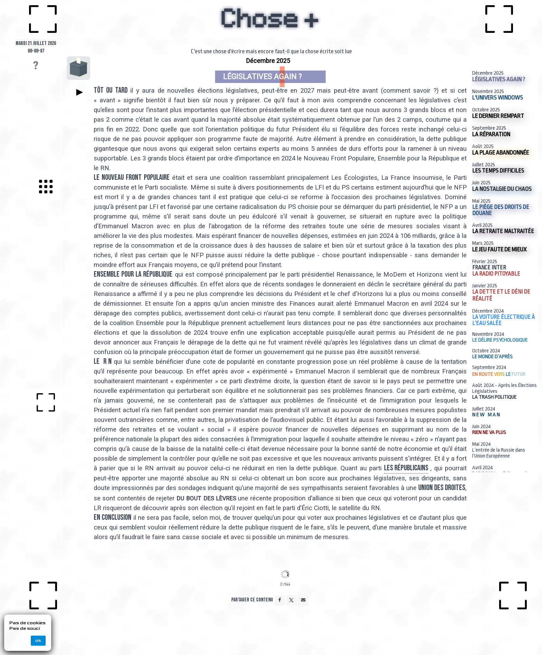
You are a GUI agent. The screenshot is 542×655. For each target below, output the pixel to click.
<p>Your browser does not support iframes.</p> (266, 303)
